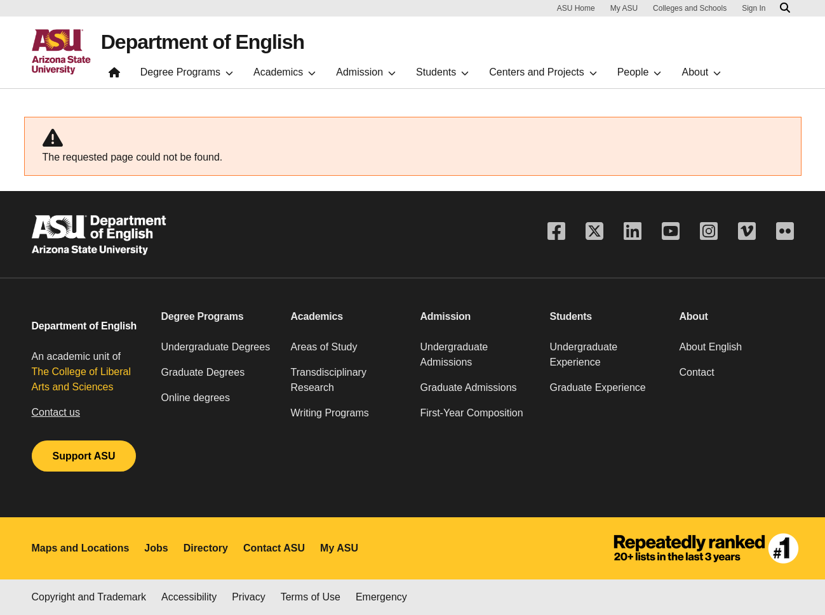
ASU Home (576, 8)
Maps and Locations (81, 548)
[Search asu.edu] (785, 8)
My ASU (624, 8)
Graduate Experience (598, 387)
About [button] (694, 316)
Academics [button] (317, 316)
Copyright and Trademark (89, 597)
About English (711, 346)
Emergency (381, 597)
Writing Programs (330, 412)
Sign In (753, 8)
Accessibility (189, 597)
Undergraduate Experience (584, 354)
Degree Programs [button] (202, 316)
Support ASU (84, 456)
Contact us (56, 412)
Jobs (156, 548)
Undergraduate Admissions (454, 354)
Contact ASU (274, 548)
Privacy (248, 597)
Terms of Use (310, 597)
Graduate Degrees (203, 372)
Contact (697, 372)
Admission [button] (445, 316)
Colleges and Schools (690, 8)
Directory (206, 548)
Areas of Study (324, 346)
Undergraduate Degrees (216, 346)
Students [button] (571, 316)
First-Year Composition (471, 412)
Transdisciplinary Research (328, 380)
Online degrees (196, 397)
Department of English (202, 42)
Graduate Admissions (468, 387)
